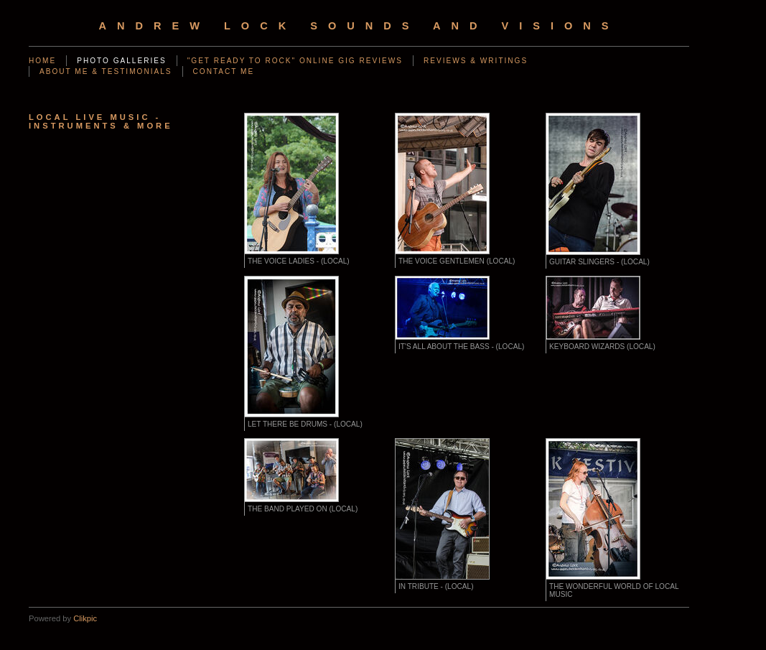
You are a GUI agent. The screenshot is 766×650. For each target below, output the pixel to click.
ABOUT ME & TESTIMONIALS (105, 71)
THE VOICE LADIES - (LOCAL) (299, 261)
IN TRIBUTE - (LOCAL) (436, 586)
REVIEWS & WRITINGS (476, 61)
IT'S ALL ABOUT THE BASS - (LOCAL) (461, 346)
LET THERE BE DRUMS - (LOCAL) (305, 424)
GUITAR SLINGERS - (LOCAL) (599, 262)
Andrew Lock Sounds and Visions (358, 26)
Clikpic (85, 618)
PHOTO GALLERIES (121, 61)
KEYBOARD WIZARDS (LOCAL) (602, 346)
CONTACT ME (224, 71)
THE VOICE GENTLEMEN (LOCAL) (456, 261)
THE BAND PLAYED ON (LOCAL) (303, 509)
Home (42, 61)
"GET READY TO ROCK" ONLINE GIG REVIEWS (295, 61)
